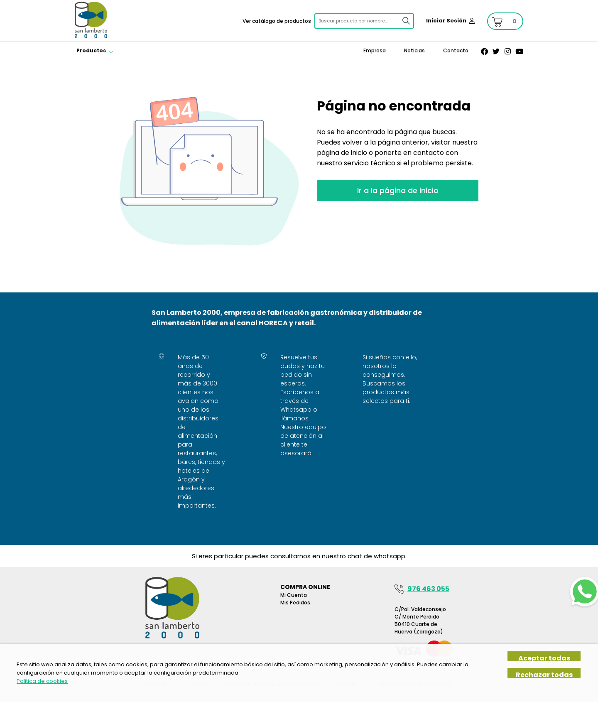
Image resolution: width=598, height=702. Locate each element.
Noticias (414, 50)
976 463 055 (428, 589)
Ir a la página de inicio (398, 190)
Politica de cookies (42, 681)
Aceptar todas (544, 657)
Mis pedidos (295, 602)
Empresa (374, 50)
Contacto (455, 50)
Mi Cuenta (293, 595)
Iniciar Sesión (446, 21)
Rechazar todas (544, 674)
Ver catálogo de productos (277, 21)
